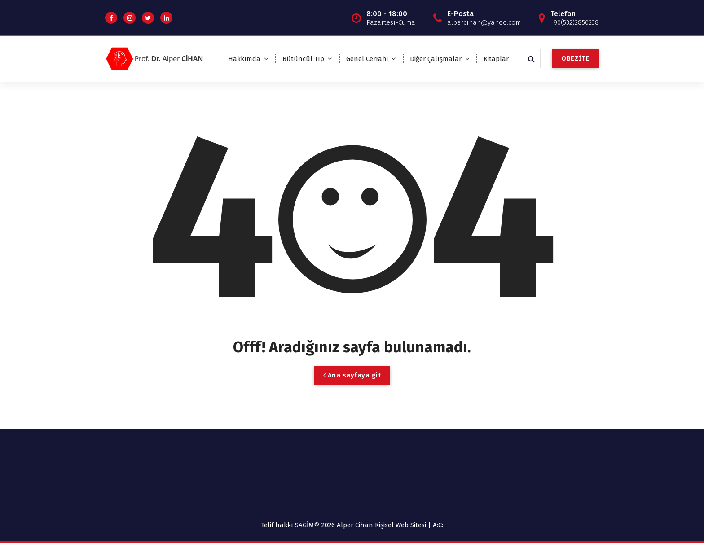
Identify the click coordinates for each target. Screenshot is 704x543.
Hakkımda (244, 59)
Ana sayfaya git (352, 375)
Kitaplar (496, 59)
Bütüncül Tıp (303, 59)
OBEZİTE (575, 58)
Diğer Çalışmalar (436, 59)
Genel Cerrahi (367, 59)
